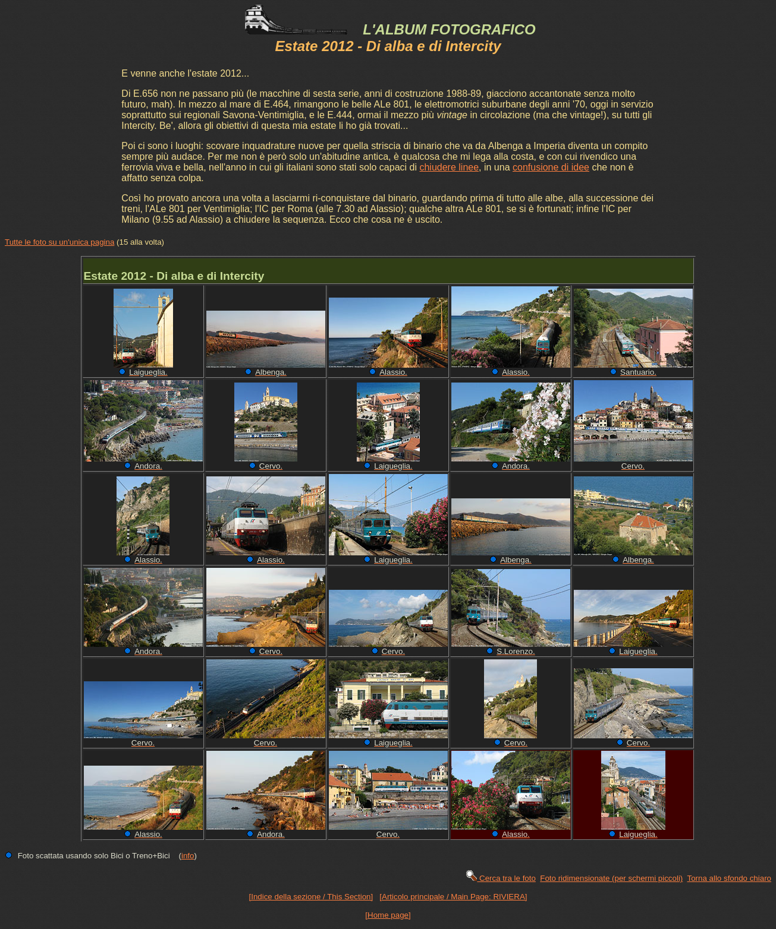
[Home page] (387, 915)
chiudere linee (449, 167)
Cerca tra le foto (500, 878)
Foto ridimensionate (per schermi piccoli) (611, 878)
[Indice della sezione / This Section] (311, 896)
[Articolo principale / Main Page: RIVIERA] (453, 896)
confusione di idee (551, 167)
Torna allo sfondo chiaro (729, 878)
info (187, 855)
